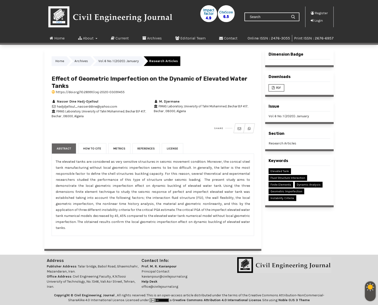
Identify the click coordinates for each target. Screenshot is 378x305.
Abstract (64, 148)
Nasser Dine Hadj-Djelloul (75, 101)
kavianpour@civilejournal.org (164, 276)
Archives (152, 38)
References (146, 148)
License (172, 148)
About (86, 38)
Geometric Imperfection (286, 191)
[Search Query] (268, 17)
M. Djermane (167, 101)
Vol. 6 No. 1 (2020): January (118, 61)
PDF (278, 88)
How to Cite (92, 148)
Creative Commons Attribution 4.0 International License (216, 300)
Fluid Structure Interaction (287, 178)
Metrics (119, 148)
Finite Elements (280, 184)
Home (57, 38)
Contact (228, 38)
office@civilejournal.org (160, 287)
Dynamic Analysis (309, 184)
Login (317, 20)
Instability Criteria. (282, 198)
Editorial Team (190, 38)
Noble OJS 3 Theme (293, 300)
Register (319, 13)
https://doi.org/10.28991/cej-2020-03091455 (88, 92)
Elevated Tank (279, 171)
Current (120, 38)
